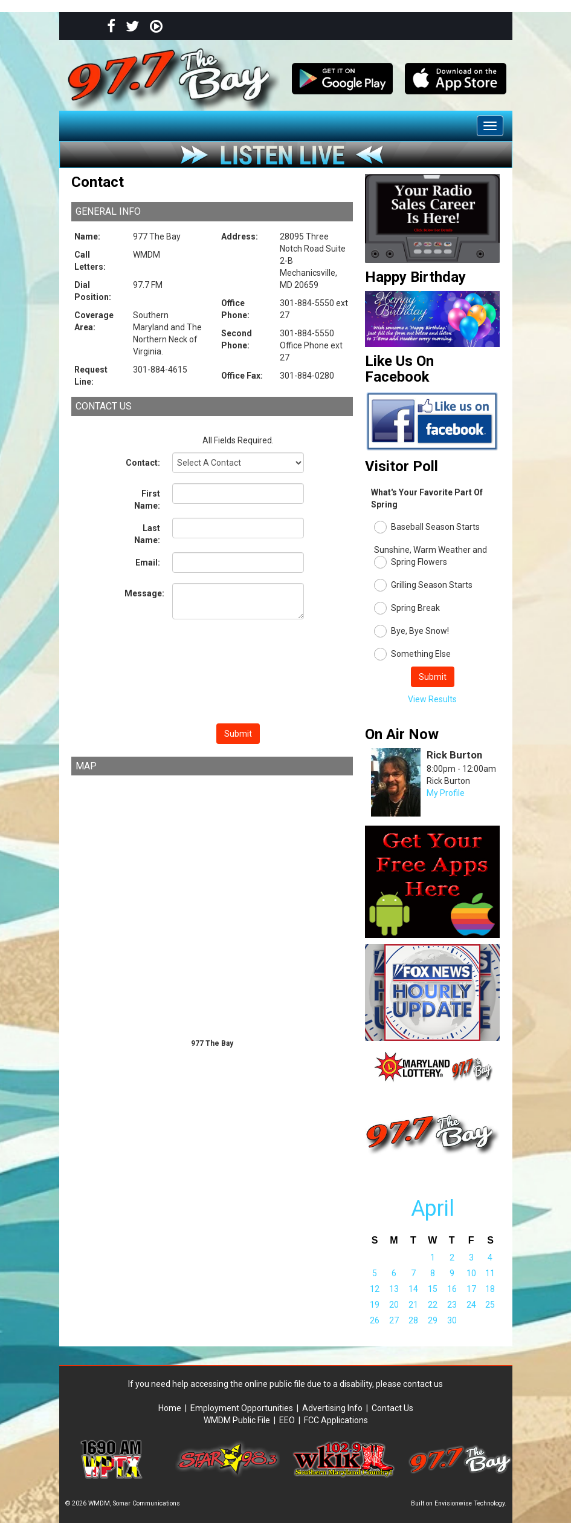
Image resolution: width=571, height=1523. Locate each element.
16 (452, 1289)
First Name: (147, 499)
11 (490, 1273)
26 (374, 1320)
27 (394, 1320)
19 (374, 1304)
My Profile (446, 793)
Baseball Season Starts (427, 527)
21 (413, 1304)
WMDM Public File (237, 1420)
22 (432, 1304)
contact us (423, 1384)
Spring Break (407, 608)
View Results (432, 699)
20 (394, 1304)
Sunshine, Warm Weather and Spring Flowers (430, 557)
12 (374, 1289)
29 (432, 1320)
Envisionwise (453, 1503)
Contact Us (392, 1408)
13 (394, 1289)
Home (171, 1408)
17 (471, 1289)
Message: (144, 593)
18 (490, 1289)
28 (413, 1320)
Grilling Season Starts (423, 585)
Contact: (143, 463)
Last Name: (147, 534)
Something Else (412, 654)
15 (432, 1289)
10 (471, 1273)
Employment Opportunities (241, 1408)
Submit (238, 734)
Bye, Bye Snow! (411, 631)
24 (471, 1304)
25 (490, 1304)
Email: (147, 562)
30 (452, 1320)
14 (413, 1289)
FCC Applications (336, 1420)
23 (452, 1304)
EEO (287, 1420)
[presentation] (238, 673)
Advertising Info (332, 1408)
